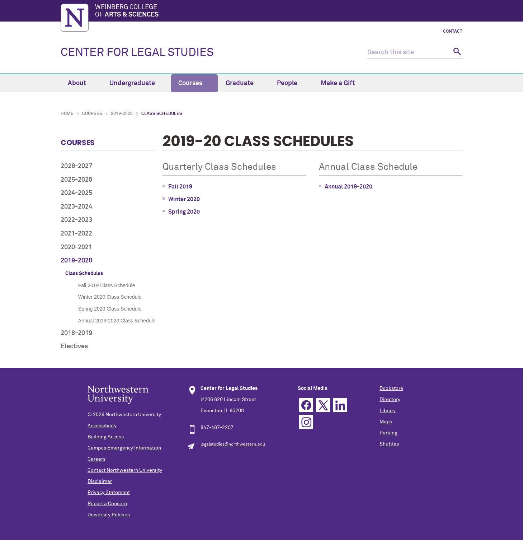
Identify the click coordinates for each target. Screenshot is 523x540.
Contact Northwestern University (125, 470)
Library (388, 410)
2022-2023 (76, 220)
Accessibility (102, 425)
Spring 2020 (184, 212)
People (291, 83)
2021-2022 (76, 234)
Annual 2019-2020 (348, 187)
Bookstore (391, 388)
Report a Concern (107, 503)
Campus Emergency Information (124, 448)
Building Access (106, 436)
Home (67, 114)
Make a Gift (338, 83)
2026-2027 (76, 166)
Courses (194, 83)
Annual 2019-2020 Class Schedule (117, 320)
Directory (390, 399)
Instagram (306, 422)
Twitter (323, 405)
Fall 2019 (180, 187)
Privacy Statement (109, 492)
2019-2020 (122, 114)
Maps (386, 421)
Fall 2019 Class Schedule (106, 285)
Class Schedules (84, 273)
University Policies (109, 514)
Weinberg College (278, 11)
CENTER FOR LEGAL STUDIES (137, 53)
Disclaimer (100, 481)
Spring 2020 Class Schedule (110, 309)
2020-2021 (76, 247)
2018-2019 (76, 333)
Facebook (306, 405)
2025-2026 (76, 180)
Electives (74, 346)
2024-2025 (76, 193)
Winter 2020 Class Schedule (110, 297)
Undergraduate (136, 83)
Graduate (244, 83)
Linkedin (340, 405)
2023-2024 (76, 207)
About (81, 83)
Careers (96, 459)
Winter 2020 (184, 199)
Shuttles (389, 444)
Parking (388, 433)
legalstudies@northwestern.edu (233, 444)
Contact (452, 31)
